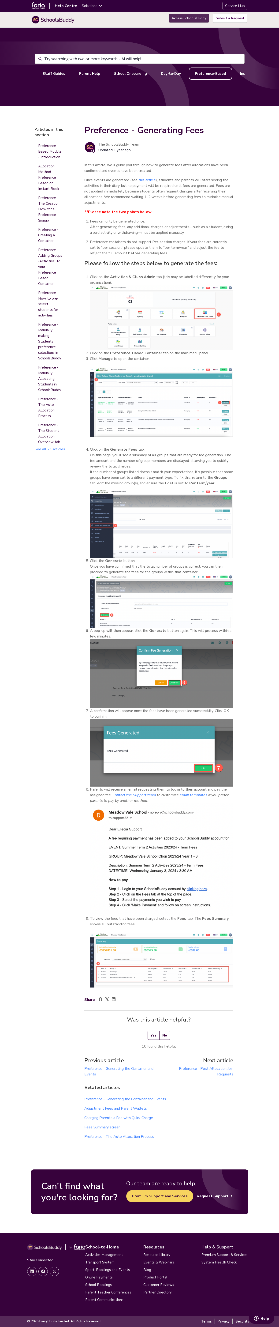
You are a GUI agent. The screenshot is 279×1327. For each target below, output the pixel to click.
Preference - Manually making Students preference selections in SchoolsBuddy (49, 341)
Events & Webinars (158, 1262)
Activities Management (104, 1254)
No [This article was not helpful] (164, 1035)
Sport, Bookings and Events (107, 1269)
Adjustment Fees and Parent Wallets (115, 1108)
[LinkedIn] (113, 1000)
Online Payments (99, 1277)
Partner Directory (157, 1292)
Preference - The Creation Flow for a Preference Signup (49, 209)
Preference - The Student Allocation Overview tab (49, 433)
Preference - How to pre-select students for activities (48, 304)
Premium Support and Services (160, 1196)
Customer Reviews (158, 1284)
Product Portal (155, 1277)
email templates (193, 795)
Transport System (100, 1262)
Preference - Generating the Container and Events (125, 1099)
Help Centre (66, 5)
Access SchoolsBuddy (189, 18)
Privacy (224, 1321)
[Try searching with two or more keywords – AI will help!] (140, 59)
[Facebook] (100, 1000)
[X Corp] (107, 1000)
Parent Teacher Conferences (108, 1292)
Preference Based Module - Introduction (50, 151)
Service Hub (235, 5)
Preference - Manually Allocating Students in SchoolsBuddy (49, 378)
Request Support (215, 1196)
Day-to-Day (171, 73)
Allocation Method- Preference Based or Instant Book (48, 177)
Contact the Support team (134, 795)
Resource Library (156, 1254)
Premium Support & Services (224, 1254)
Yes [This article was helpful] (153, 1035)
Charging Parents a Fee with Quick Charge (118, 1117)
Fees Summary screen (102, 1127)
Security (242, 1321)
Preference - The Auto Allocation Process (119, 1136)
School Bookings (98, 1284)
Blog (147, 1269)
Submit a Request (230, 18)
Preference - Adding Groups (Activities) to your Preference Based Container (50, 267)
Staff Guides (54, 73)
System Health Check (219, 1262)
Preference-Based (210, 73)
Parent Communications (104, 1299)
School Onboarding (130, 73)
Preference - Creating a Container (48, 235)
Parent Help (89, 73)
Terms (206, 1321)
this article (147, 180)
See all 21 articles (50, 449)
